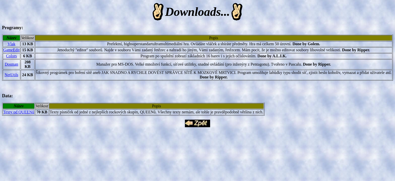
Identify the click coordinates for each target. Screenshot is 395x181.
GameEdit (11, 50)
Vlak (11, 44)
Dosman (11, 64)
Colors (11, 56)
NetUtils (11, 75)
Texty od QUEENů (18, 112)
